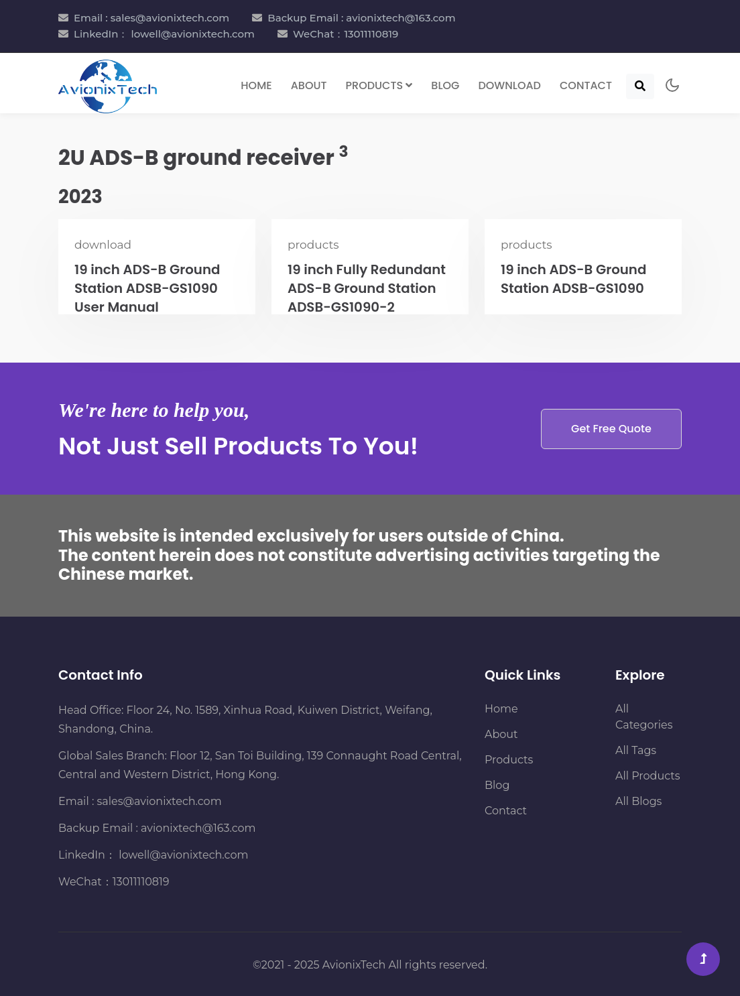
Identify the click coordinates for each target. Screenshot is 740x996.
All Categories (644, 716)
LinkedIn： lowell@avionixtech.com (164, 33)
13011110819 (141, 881)
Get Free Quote (610, 428)
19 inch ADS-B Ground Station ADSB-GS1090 (574, 279)
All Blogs (638, 801)
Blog (445, 84)
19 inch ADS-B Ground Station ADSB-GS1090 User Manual (148, 289)
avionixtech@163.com (198, 828)
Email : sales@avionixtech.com (151, 17)
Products (509, 759)
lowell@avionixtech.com (182, 855)
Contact (586, 84)
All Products (647, 775)
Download (509, 84)
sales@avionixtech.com (159, 801)
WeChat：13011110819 (345, 33)
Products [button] (379, 84)
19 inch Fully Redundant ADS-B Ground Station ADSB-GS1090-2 (367, 289)
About (309, 84)
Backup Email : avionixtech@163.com (361, 17)
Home (256, 84)
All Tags (635, 750)
